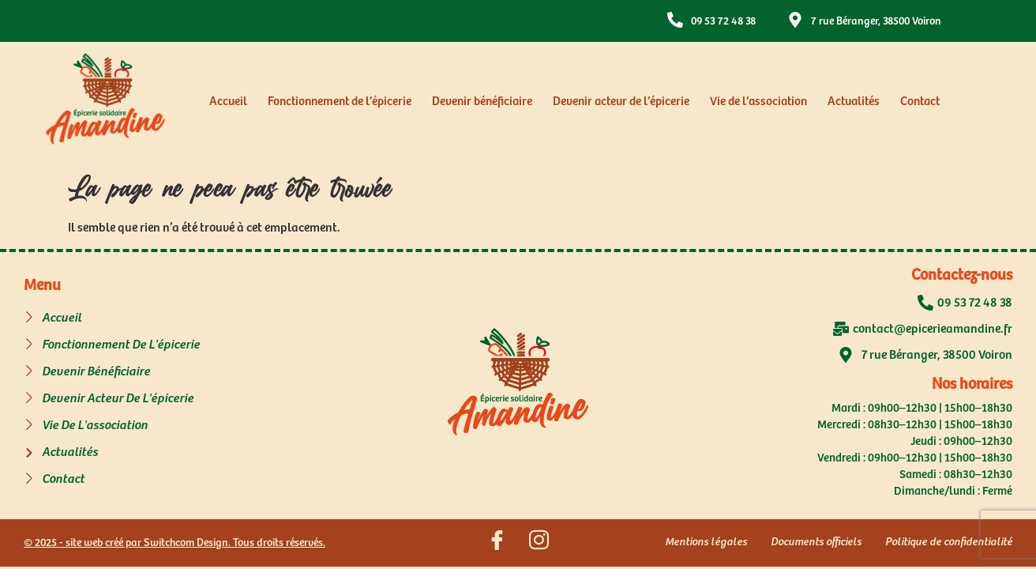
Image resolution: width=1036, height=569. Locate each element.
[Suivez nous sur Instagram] (538, 543)
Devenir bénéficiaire (482, 101)
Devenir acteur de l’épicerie (621, 101)
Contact (920, 101)
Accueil (228, 101)
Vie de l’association (758, 101)
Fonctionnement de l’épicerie (339, 101)
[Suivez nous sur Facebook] (496, 543)
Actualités (854, 101)
